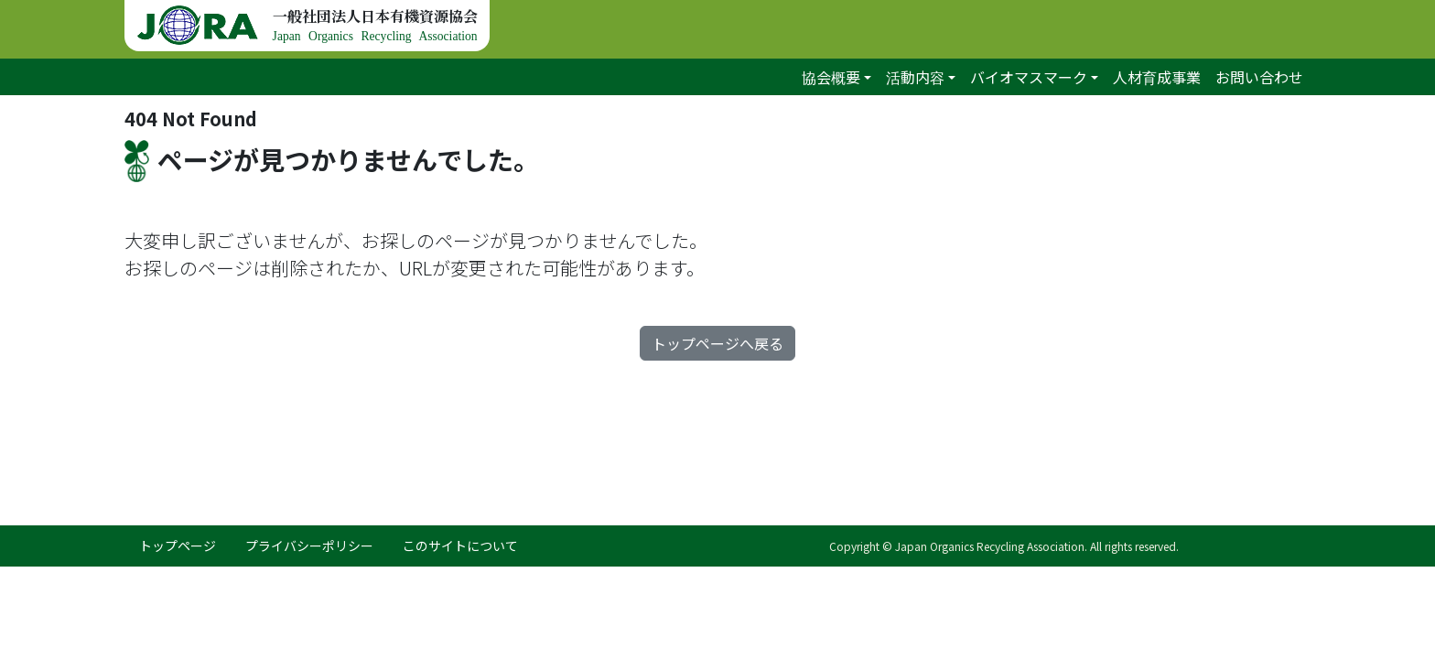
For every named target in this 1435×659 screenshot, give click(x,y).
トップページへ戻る (717, 343)
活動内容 (915, 77)
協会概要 (831, 77)
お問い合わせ (1259, 77)
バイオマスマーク (1028, 77)
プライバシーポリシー (309, 545)
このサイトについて (460, 545)
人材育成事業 (1157, 77)
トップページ (177, 545)
